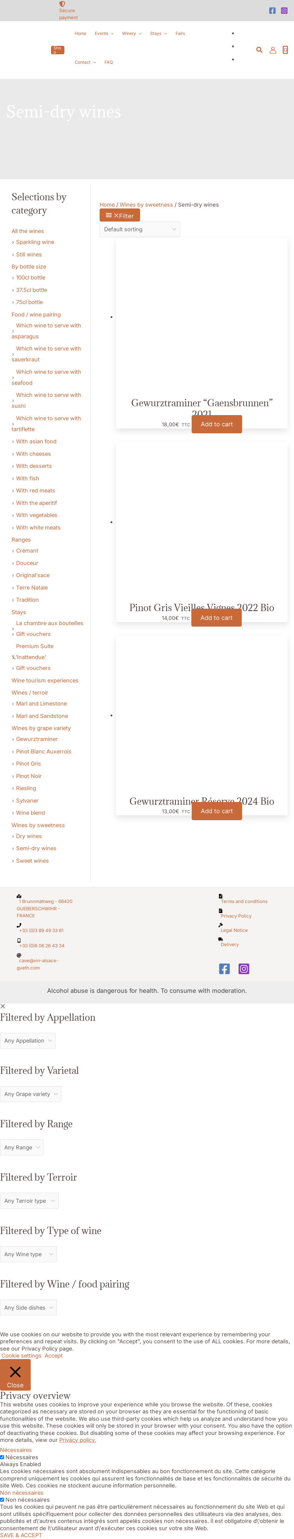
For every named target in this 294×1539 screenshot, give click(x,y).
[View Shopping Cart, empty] (285, 50)
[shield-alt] (73, 10)
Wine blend (31, 813)
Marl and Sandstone (42, 716)
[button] (57, 50)
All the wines (28, 231)
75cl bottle (29, 302)
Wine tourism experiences (46, 680)
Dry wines (29, 836)
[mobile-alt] (46, 943)
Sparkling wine (35, 242)
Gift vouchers (33, 634)
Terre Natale (32, 587)
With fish (27, 478)
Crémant (27, 550)
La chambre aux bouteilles (50, 623)
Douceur (27, 563)
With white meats (38, 527)
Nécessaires (21, 1457)
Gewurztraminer (37, 739)
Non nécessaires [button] (22, 1493)
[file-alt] (248, 898)
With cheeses (34, 454)
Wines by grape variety (42, 728)
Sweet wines (33, 860)
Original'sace (33, 575)
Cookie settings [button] (22, 1355)
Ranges (21, 539)
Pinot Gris (28, 763)
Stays (19, 612)
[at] (46, 961)
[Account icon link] (273, 50)
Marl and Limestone (41, 703)
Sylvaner (27, 800)
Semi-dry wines (36, 848)
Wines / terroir (30, 692)
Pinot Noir (29, 776)
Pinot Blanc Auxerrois (44, 751)
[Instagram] (284, 10)
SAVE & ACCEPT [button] (21, 1535)
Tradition (27, 600)
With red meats (36, 490)
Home (107, 204)
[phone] (46, 927)
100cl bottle (31, 277)
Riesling (26, 788)
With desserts (34, 466)
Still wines (29, 254)
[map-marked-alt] (46, 905)
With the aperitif (37, 503)
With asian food (36, 441)
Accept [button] (54, 1355)
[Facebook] (272, 10)
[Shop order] (140, 229)
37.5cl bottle (31, 290)
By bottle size (29, 266)
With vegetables (37, 515)
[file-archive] (248, 913)
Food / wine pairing (36, 314)
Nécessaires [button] (16, 1450)
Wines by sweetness (39, 825)
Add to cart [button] (217, 424)
